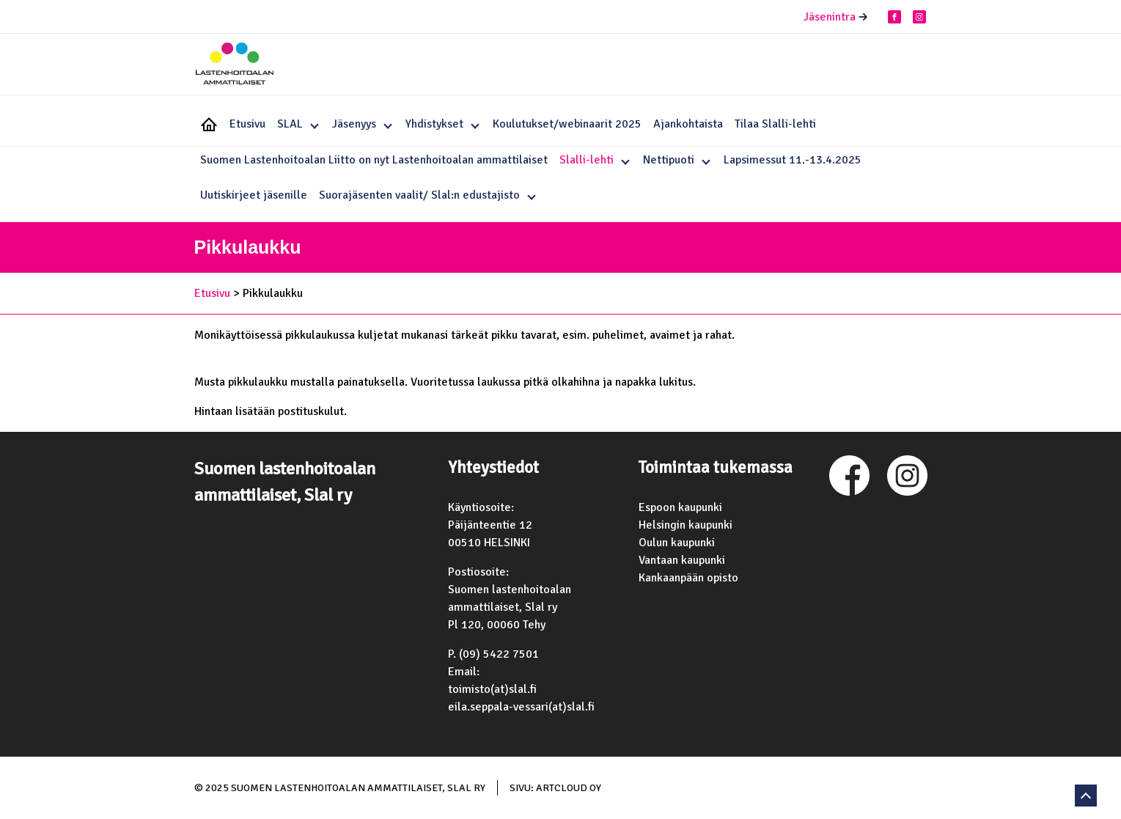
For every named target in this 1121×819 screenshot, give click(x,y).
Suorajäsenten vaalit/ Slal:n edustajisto (419, 195)
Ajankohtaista (688, 124)
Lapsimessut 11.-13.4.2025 (792, 160)
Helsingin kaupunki (685, 525)
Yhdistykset (434, 124)
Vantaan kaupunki (682, 560)
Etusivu (247, 124)
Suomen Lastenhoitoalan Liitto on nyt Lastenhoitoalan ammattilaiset (374, 160)
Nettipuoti (668, 160)
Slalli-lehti (586, 160)
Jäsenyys (354, 124)
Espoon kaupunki (680, 507)
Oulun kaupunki (677, 542)
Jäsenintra (830, 17)
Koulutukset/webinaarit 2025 (567, 124)
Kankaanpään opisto (688, 577)
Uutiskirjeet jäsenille (253, 195)
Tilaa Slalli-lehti (775, 124)
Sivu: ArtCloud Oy (555, 788)
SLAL (290, 124)
